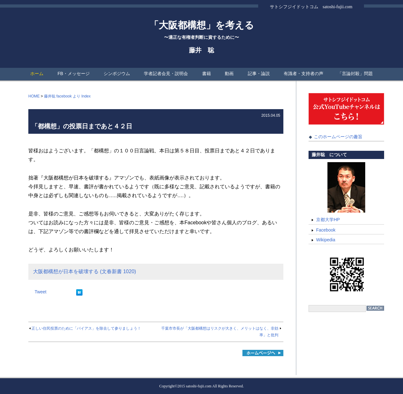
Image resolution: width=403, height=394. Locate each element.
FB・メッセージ (74, 73)
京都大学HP (328, 219)
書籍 (206, 73)
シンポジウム (117, 73)
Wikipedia (325, 239)
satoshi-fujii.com (199, 386)
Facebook (325, 229)
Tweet (40, 291)
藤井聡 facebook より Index (67, 96)
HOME (34, 96)
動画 (229, 73)
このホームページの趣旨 (338, 136)
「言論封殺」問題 (355, 73)
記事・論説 (259, 73)
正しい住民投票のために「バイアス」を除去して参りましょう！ (86, 328)
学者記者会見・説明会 (166, 73)
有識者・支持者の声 (303, 73)
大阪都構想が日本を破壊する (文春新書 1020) (84, 271)
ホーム (36, 73)
